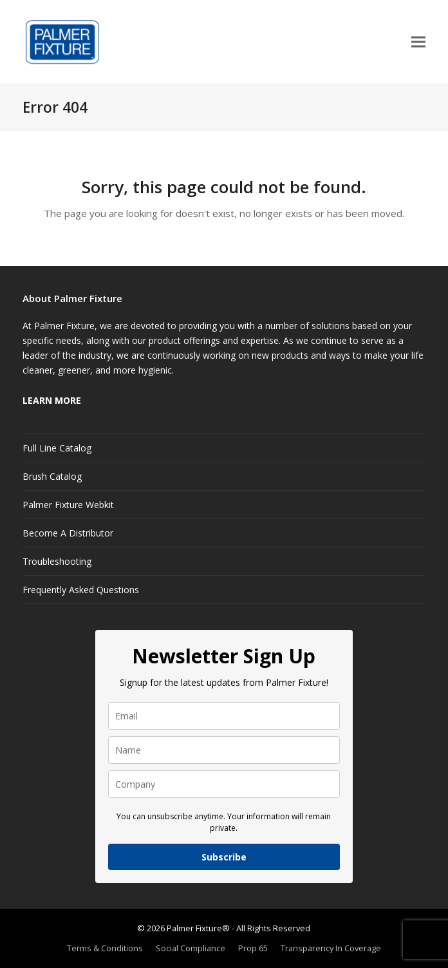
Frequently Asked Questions (81, 590)
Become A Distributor (68, 533)
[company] (224, 784)
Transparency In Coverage (331, 948)
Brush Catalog (52, 476)
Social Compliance (190, 948)
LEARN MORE (52, 400)
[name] (224, 750)
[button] (418, 42)
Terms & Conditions (105, 948)
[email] (224, 716)
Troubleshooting (57, 561)
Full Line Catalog (57, 448)
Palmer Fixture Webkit (68, 504)
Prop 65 (253, 948)
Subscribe (224, 857)
